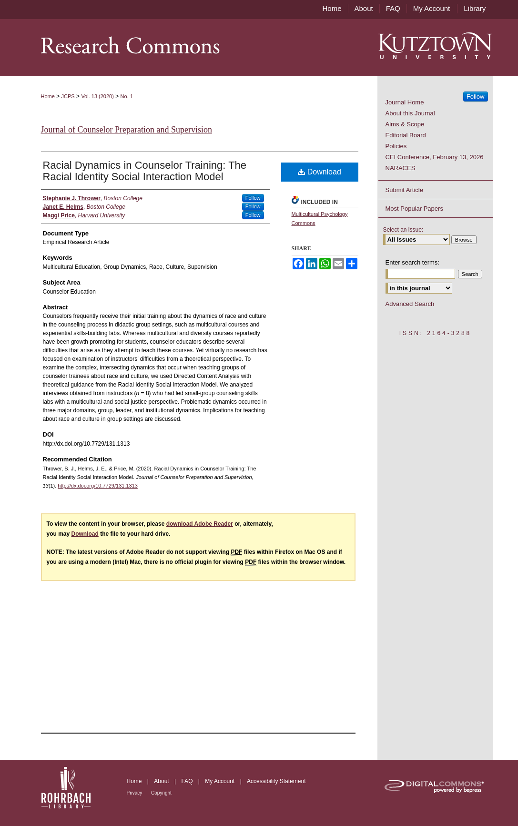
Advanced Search (410, 303)
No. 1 (127, 96)
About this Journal (410, 113)
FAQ (187, 781)
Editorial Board (406, 135)
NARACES (401, 168)
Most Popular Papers (414, 208)
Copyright (161, 792)
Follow (253, 198)
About (162, 781)
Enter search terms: (412, 262)
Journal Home (405, 102)
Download (319, 172)
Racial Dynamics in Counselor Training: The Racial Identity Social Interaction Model (145, 171)
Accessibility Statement (276, 781)
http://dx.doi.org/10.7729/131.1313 (98, 486)
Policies (396, 146)
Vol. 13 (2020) (97, 96)
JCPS (68, 96)
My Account (220, 781)
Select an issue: (403, 229)
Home (48, 96)
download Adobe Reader (199, 523)
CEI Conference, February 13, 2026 (435, 157)
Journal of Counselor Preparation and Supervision (126, 129)
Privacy (135, 792)
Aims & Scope (405, 124)
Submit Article (404, 190)
